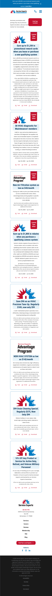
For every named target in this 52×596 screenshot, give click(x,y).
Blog (26, 537)
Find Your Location (35, 22)
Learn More (28, 6)
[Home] (18, 11)
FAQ (26, 534)
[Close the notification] (40, 3)
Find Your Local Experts (26, 543)
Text (18, 105)
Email (25, 105)
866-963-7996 (26, 510)
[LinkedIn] (29, 550)
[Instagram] (26, 550)
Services (26, 521)
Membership (26, 530)
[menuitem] (26, 578)
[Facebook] (22, 550)
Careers (26, 524)
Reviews (26, 527)
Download (34, 105)
